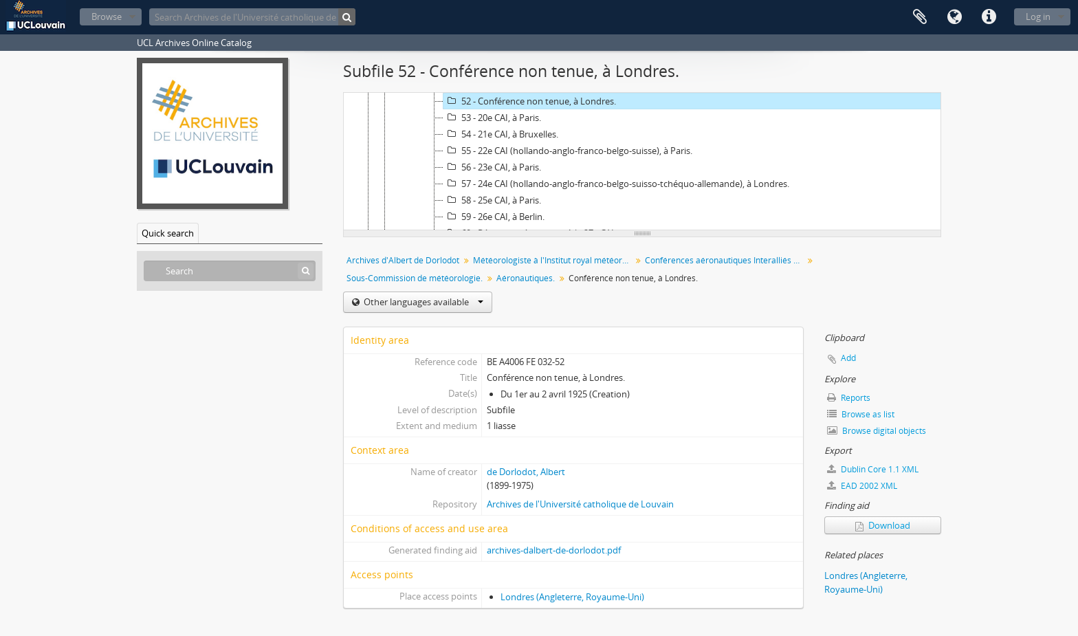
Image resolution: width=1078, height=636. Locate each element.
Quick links (988, 17)
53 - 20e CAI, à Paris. (492, 117)
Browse (106, 16)
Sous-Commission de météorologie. (414, 278)
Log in (1038, 16)
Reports (848, 398)
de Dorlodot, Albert (526, 471)
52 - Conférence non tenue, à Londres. (529, 101)
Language (954, 17)
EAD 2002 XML (862, 486)
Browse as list (860, 414)
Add (848, 358)
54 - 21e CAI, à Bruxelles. (500, 134)
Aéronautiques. (525, 278)
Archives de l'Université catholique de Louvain (580, 504)
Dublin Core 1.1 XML (872, 469)
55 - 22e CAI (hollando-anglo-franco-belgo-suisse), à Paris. (567, 150)
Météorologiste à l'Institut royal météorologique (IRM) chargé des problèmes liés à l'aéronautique (554, 260)
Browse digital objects (876, 431)
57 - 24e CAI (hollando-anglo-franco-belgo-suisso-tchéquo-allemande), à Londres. (616, 183)
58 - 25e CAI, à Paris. (492, 200)
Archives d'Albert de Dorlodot (402, 260)
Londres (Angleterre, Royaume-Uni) (572, 597)
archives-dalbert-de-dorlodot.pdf (554, 550)
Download (882, 525)
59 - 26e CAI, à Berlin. (493, 216)
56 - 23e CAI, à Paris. (492, 167)
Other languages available (422, 302)
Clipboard (920, 17)
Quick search (168, 233)
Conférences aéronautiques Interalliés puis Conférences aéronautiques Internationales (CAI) (725, 260)
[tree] (642, 161)
